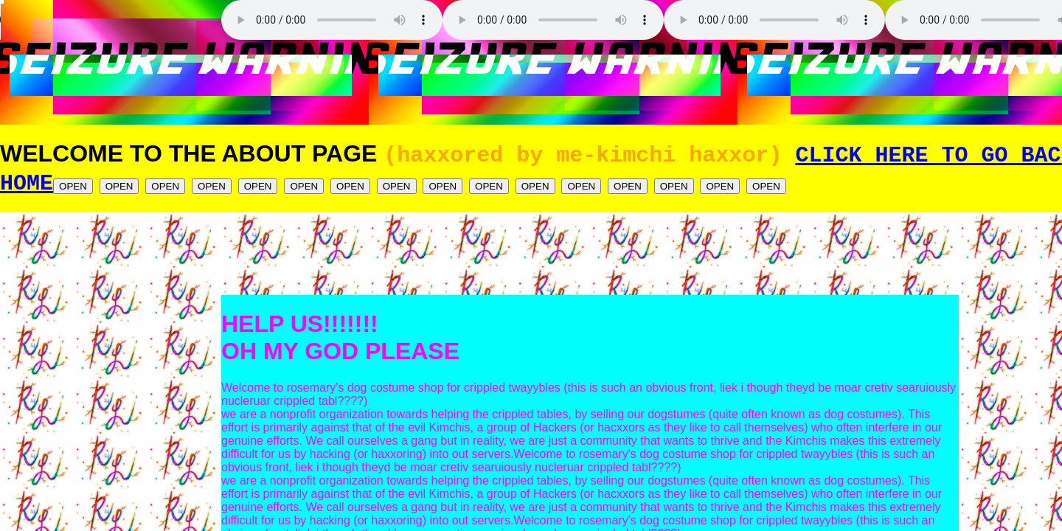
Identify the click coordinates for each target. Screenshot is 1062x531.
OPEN (73, 190)
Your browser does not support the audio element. (110, 20)
